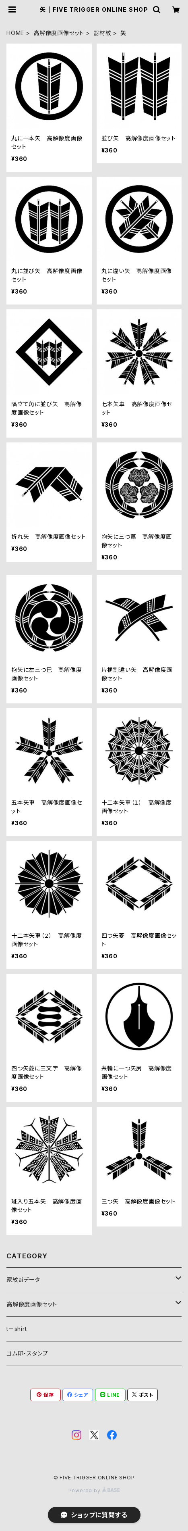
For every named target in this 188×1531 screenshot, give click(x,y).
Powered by (94, 1490)
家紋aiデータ (23, 1279)
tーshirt (16, 1328)
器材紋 (102, 32)
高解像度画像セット (58, 32)
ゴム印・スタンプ (27, 1353)
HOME (15, 32)
